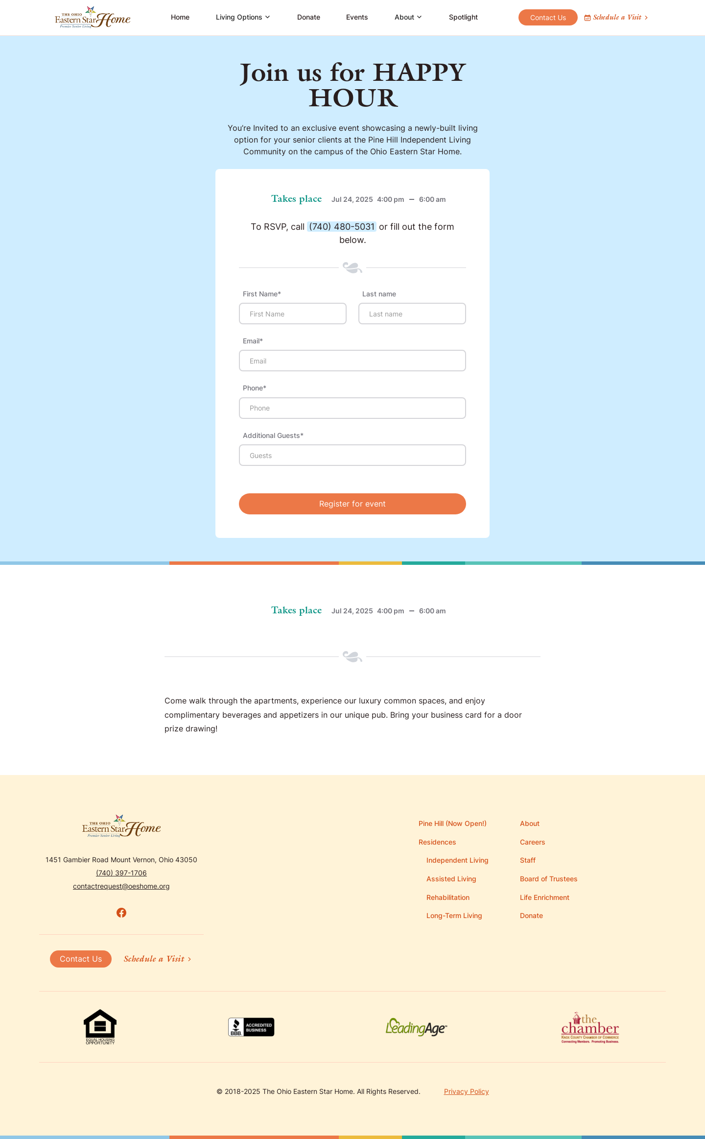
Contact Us (548, 17)
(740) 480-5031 (342, 226)
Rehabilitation (448, 897)
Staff (528, 860)
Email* (253, 341)
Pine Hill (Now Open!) (453, 823)
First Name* (262, 294)
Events (357, 17)
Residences (437, 842)
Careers (532, 842)
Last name (379, 294)
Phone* (254, 388)
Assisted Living (451, 878)
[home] (92, 17)
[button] (243, 17)
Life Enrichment (544, 897)
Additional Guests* (273, 435)
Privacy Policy (466, 1091)
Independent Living (457, 860)
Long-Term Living (454, 915)
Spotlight (463, 17)
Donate (308, 17)
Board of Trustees (549, 878)
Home (180, 17)
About (530, 823)
